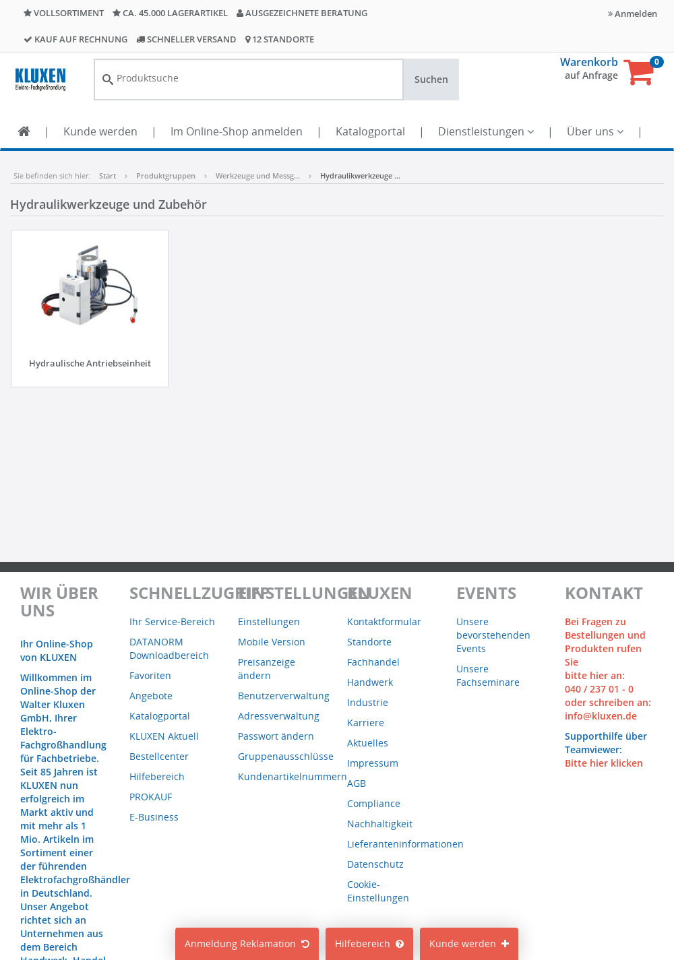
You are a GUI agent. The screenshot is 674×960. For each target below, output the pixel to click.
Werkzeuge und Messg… (258, 175)
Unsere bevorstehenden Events (493, 635)
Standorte (369, 641)
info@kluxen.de (601, 715)
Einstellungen (269, 621)
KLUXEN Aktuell (164, 736)
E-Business (154, 816)
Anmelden (632, 13)
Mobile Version (271, 641)
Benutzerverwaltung (284, 695)
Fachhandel (373, 661)
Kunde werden (100, 131)
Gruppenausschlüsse (286, 756)
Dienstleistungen (486, 131)
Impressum (372, 763)
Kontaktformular (384, 621)
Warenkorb (589, 62)
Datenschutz (375, 864)
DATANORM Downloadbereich (169, 648)
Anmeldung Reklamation (247, 943)
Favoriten (150, 675)
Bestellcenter (159, 756)
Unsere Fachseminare (488, 675)
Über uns (595, 131)
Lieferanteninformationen (405, 843)
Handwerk (370, 682)
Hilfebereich (369, 943)
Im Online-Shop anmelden (237, 131)
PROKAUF (150, 796)
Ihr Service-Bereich (172, 621)
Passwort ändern (276, 736)
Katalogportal (370, 131)
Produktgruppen (165, 175)
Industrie (367, 702)
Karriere (365, 722)
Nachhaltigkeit (379, 823)
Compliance (373, 803)
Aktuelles (367, 742)
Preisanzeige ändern (266, 668)
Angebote (151, 695)
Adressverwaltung (278, 715)
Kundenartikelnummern (292, 776)
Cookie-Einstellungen (378, 891)
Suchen (431, 79)
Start (107, 175)
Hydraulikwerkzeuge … (360, 175)
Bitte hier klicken (604, 763)
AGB (356, 783)
